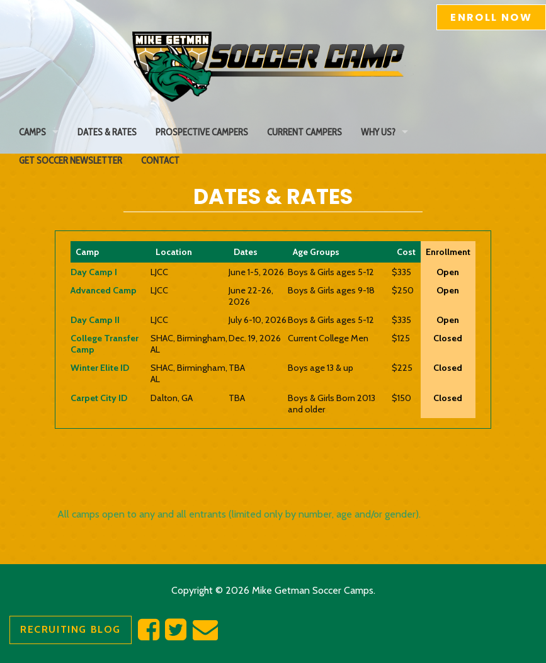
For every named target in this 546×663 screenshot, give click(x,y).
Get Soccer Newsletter (70, 160)
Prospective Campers (202, 132)
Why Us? (378, 132)
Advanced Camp (104, 290)
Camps (32, 132)
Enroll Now (491, 17)
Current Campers (304, 132)
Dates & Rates (107, 132)
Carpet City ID (99, 398)
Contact (160, 160)
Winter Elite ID (100, 367)
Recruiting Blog (70, 629)
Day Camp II (95, 320)
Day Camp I (94, 272)
